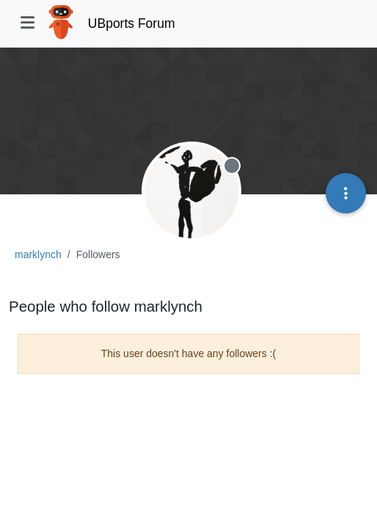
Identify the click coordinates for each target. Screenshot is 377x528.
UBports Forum (131, 23)
